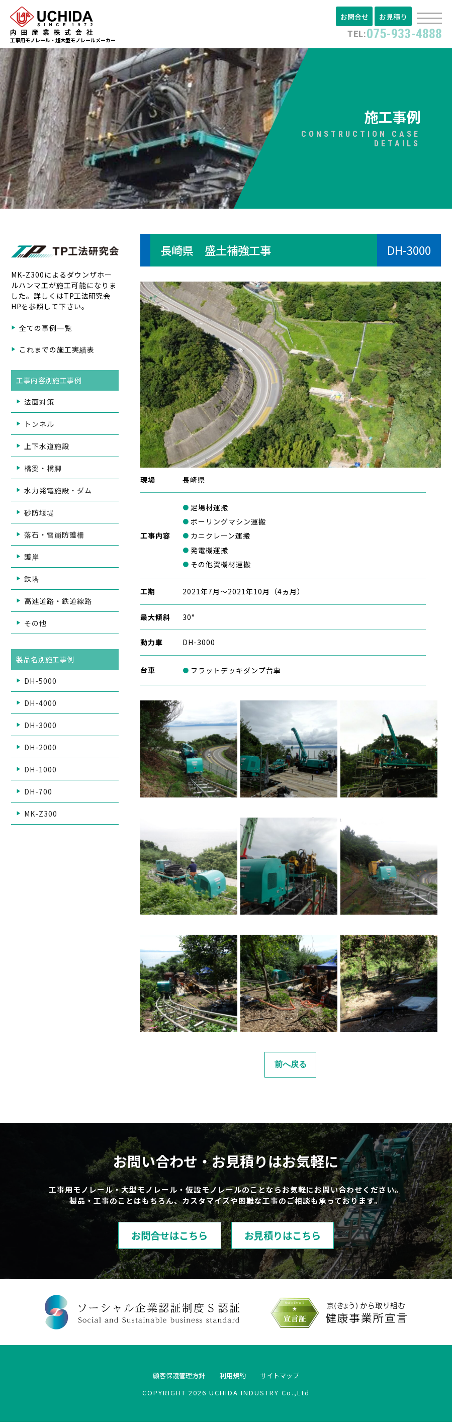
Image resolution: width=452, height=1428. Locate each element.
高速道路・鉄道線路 (58, 604)
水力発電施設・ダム (58, 493)
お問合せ (357, 17)
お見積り (394, 17)
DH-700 (38, 794)
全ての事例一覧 (45, 331)
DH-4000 (40, 706)
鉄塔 (31, 582)
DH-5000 (40, 684)
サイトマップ (292, 1380)
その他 (35, 626)
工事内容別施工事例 (50, 383)
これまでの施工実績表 (57, 352)
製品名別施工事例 (46, 662)
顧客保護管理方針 (168, 1380)
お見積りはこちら (304, 1239)
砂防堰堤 (39, 515)
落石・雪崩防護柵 (54, 537)
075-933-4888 (387, 33)
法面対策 (39, 405)
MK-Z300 (40, 817)
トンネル (39, 427)
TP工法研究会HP (61, 304)
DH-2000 (40, 750)
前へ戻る (291, 1067)
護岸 (31, 560)
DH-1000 (40, 772)
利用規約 (234, 1380)
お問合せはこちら (148, 1239)
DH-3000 (40, 728)
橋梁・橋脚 (43, 471)
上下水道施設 (46, 449)
